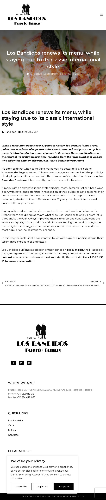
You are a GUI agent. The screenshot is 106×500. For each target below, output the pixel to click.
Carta (11, 425)
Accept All (63, 486)
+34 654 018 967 (26, 397)
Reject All (42, 486)
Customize (21, 486)
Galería (12, 430)
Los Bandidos (15, 420)
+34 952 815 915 (25, 393)
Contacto (13, 434)
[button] (101, 14)
